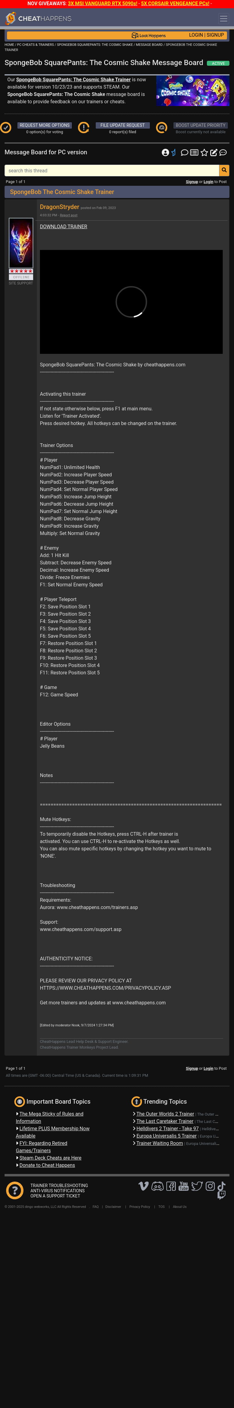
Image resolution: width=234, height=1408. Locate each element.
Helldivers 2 (212, 1129)
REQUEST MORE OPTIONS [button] (45, 125)
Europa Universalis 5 (204, 1143)
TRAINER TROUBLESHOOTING (59, 1185)
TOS (161, 1207)
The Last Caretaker (213, 1121)
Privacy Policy (139, 1207)
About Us (180, 1207)
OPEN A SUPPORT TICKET (55, 1196)
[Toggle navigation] (223, 18)
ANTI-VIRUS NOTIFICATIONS (57, 1190)
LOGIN (196, 35)
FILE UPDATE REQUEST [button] (123, 125)
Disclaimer (113, 1207)
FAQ (96, 1207)
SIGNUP (215, 35)
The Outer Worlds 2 (213, 1114)
